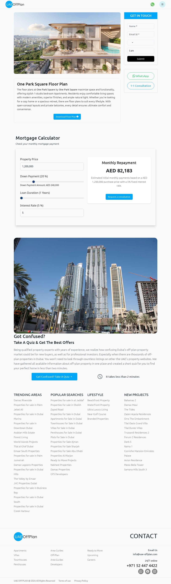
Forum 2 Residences (135, 437)
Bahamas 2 (130, 400)
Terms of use (65, 581)
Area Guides (57, 550)
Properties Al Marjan (62, 455)
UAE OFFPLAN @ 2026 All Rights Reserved (34, 581)
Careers (91, 559)
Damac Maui (131, 404)
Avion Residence (133, 460)
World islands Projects (26, 441)
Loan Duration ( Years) (35, 193)
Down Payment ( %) (34, 176)
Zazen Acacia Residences (137, 414)
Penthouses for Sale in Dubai (66, 432)
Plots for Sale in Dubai (62, 437)
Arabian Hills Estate (24, 432)
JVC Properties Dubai (25, 483)
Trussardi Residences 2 (136, 432)
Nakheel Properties (61, 464)
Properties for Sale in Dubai (65, 414)
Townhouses (20, 559)
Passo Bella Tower (134, 464)
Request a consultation (119, 197)
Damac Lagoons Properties (28, 464)
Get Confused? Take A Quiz (54, 376)
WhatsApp (141, 75)
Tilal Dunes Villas (133, 428)
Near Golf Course (96, 414)
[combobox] (130, 42)
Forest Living (21, 437)
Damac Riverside (23, 400)
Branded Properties (98, 418)
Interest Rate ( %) (31, 205)
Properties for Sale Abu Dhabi (67, 451)
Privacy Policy (81, 581)
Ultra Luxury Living (97, 409)
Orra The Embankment (136, 418)
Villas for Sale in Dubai (63, 428)
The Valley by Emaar (25, 478)
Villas (16, 555)
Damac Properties (60, 469)
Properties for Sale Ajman (64, 441)
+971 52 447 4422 (142, 565)
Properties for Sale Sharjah (65, 446)
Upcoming (92, 555)
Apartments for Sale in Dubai (66, 418)
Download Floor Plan (67, 116)
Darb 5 (127, 441)
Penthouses (20, 564)
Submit (140, 58)
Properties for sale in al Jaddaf (67, 400)
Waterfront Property (98, 404)
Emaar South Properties (27, 451)
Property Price (29, 159)
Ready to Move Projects (63, 460)
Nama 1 (128, 446)
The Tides (129, 409)
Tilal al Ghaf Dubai (23, 446)
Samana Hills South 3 (135, 469)
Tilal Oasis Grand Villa (136, 423)
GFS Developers (59, 474)
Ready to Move (95, 550)
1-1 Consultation (141, 85)
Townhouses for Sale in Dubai (67, 423)
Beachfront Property (98, 400)
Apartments (20, 550)
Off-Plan (55, 555)
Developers (56, 564)
